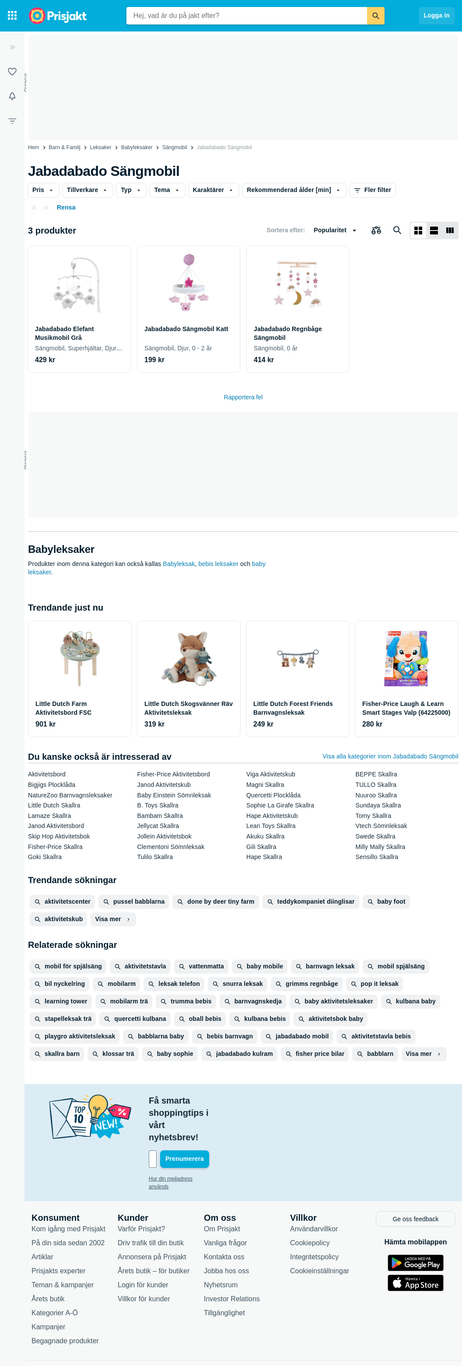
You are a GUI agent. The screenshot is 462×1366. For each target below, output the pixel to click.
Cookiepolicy (310, 1205)
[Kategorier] (12, 15)
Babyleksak (179, 563)
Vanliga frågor (225, 1205)
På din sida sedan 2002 (68, 1205)
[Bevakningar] (12, 96)
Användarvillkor (314, 1191)
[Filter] (12, 120)
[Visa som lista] (434, 230)
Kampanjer (48, 1289)
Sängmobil (174, 147)
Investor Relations (232, 1261)
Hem (33, 147)
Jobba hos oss (226, 1233)
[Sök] (376, 15)
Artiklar (42, 1219)
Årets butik (48, 1261)
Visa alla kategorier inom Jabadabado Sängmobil (391, 756)
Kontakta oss (224, 1219)
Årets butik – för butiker (154, 1233)
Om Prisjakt (222, 1191)
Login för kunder (143, 1247)
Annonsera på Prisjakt (152, 1219)
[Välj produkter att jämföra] (376, 231)
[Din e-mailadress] (205, 1122)
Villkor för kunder (144, 1261)
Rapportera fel (243, 397)
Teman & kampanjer (63, 1247)
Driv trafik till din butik (151, 1205)
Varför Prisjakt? (141, 1191)
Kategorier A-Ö (55, 1275)
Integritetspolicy (314, 1219)
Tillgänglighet (224, 1275)
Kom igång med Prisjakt (68, 1191)
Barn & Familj (64, 147)
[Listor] (12, 71)
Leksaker (101, 147)
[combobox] (246, 15)
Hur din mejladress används (181, 1142)
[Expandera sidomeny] (12, 47)
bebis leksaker (218, 563)
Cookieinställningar (319, 1233)
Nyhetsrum (221, 1247)
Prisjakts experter (59, 1233)
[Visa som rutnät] (418, 230)
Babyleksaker (137, 147)
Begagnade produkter (65, 1303)
